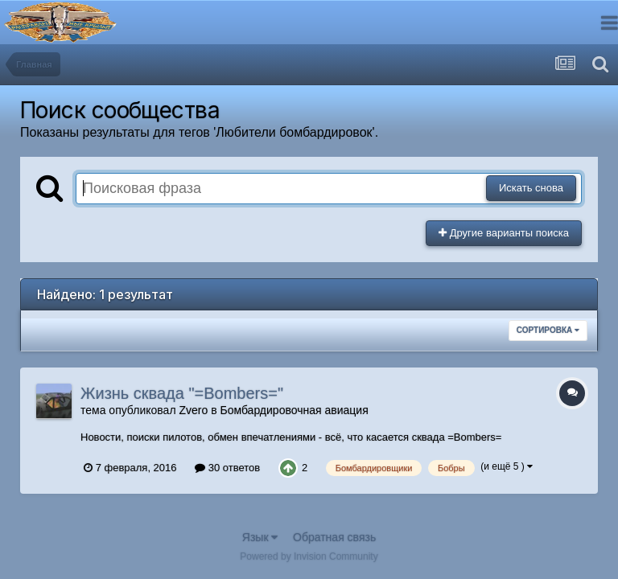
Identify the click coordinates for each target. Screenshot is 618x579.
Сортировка (548, 330)
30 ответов (227, 468)
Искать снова (531, 188)
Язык (260, 537)
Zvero (193, 410)
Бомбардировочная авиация (294, 410)
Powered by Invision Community (308, 556)
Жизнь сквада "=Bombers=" (181, 393)
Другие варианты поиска (504, 233)
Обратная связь (334, 537)
